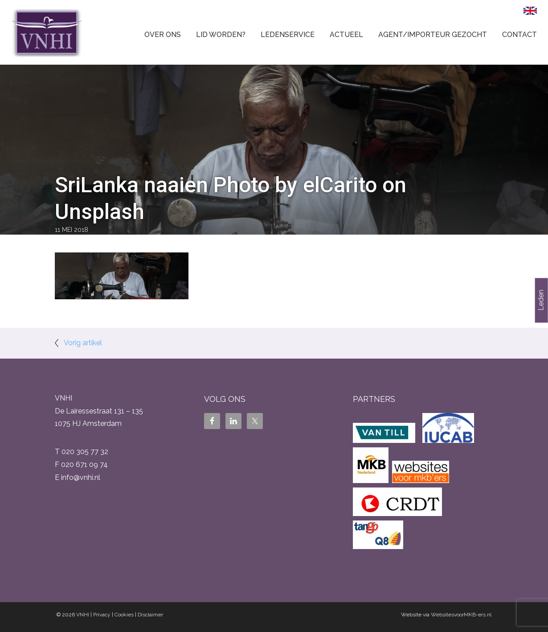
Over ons (162, 34)
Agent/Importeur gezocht (432, 34)
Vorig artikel (83, 343)
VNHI (82, 614)
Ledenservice (288, 34)
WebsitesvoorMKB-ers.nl (461, 614)
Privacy (101, 614)
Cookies (124, 614)
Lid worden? (220, 34)
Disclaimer (150, 614)
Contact (519, 34)
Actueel (346, 34)
